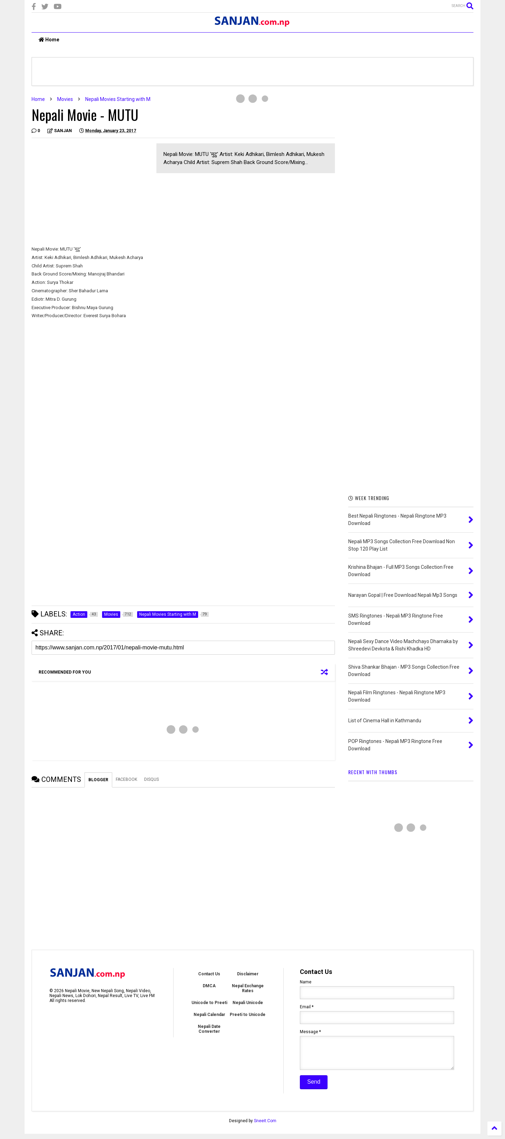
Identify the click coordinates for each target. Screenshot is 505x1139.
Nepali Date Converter (209, 1029)
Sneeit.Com (265, 1126)
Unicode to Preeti (209, 1002)
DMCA (209, 985)
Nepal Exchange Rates (248, 988)
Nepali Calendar (209, 1014)
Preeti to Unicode (247, 1014)
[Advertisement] (90, 192)
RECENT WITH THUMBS (372, 772)
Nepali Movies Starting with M (117, 99)
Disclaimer (247, 973)
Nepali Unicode (248, 1002)
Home (49, 39)
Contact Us (209, 973)
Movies (65, 99)
